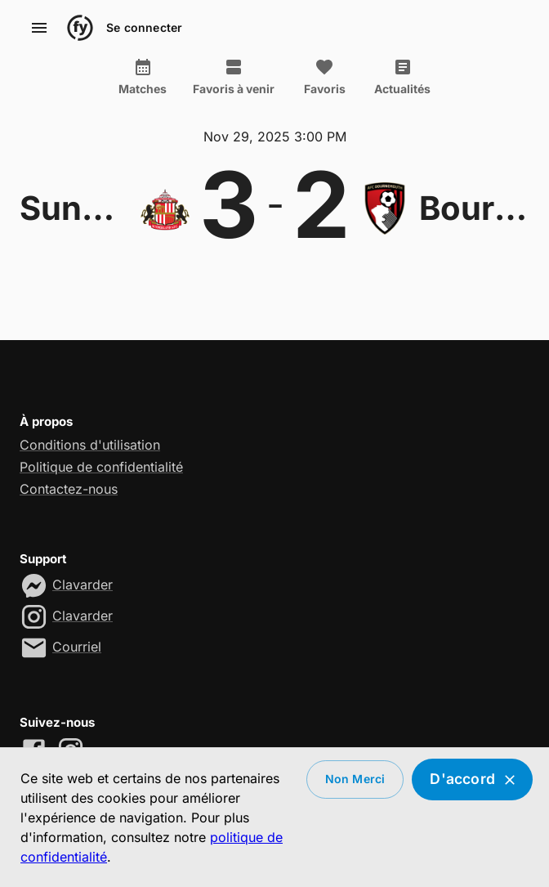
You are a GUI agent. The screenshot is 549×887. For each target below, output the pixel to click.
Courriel (76, 646)
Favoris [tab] (324, 76)
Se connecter (144, 28)
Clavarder (82, 584)
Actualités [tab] (402, 76)
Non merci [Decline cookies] (355, 779)
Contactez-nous (69, 489)
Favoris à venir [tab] (234, 76)
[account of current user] (39, 27)
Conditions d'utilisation (90, 445)
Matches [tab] (142, 76)
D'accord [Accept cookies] (472, 779)
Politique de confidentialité (101, 467)
